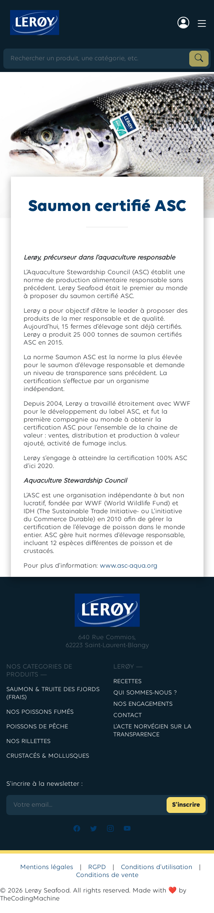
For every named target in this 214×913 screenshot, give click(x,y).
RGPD (97, 867)
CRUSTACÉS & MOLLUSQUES (47, 756)
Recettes (127, 682)
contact (127, 715)
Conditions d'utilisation (156, 867)
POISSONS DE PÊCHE (37, 727)
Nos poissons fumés (39, 712)
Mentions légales (46, 867)
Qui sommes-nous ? (145, 693)
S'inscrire (186, 805)
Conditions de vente (107, 875)
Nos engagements (142, 704)
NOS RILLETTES (28, 741)
